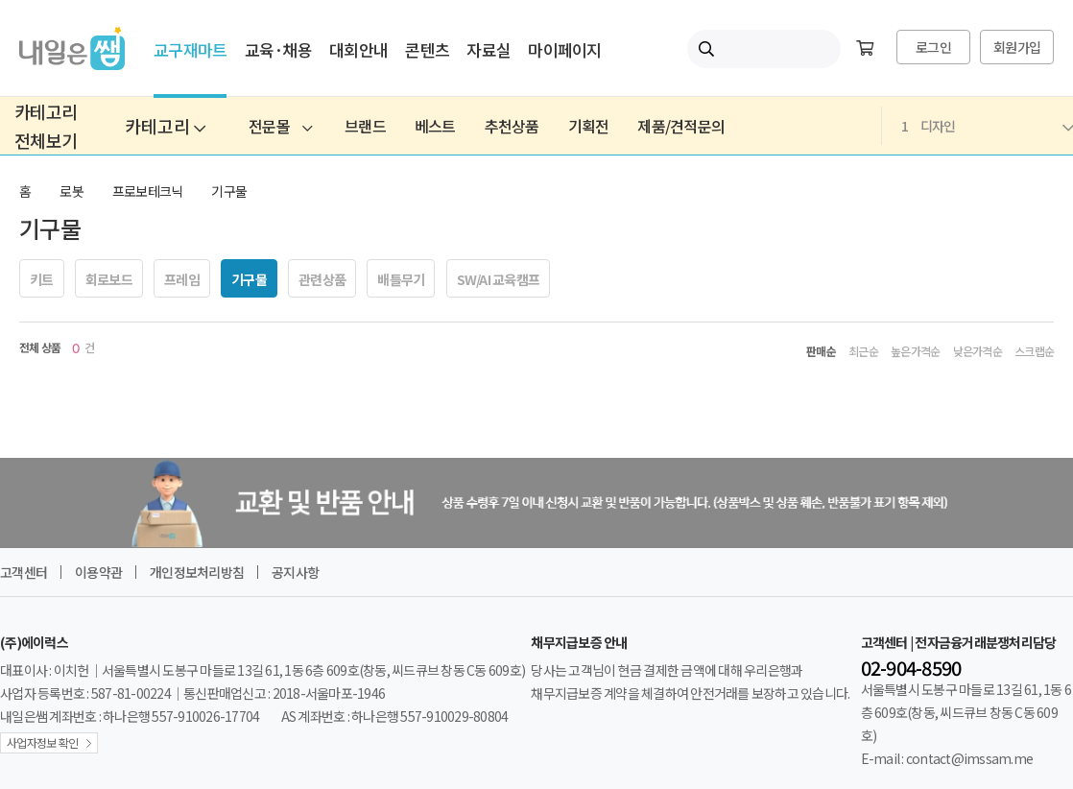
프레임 (182, 279)
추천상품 (512, 125)
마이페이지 (564, 49)
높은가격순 (915, 351)
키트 (42, 279)
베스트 (435, 125)
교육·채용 (278, 49)
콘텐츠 (427, 49)
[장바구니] (864, 49)
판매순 (821, 351)
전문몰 (280, 125)
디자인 (987, 125)
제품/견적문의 (681, 125)
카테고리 (165, 125)
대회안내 (358, 49)
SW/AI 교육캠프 (498, 279)
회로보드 (108, 279)
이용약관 (98, 572)
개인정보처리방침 (197, 572)
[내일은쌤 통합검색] (764, 49)
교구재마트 (190, 49)
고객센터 (23, 572)
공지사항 (295, 572)
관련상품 (322, 279)
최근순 (863, 351)
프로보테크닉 (147, 191)
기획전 (588, 125)
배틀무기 (400, 279)
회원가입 (1016, 47)
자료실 (488, 49)
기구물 (229, 191)
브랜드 (365, 125)
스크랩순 (1034, 351)
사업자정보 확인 (42, 742)
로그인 (933, 47)
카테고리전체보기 (45, 126)
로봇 (71, 191)
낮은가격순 (977, 351)
